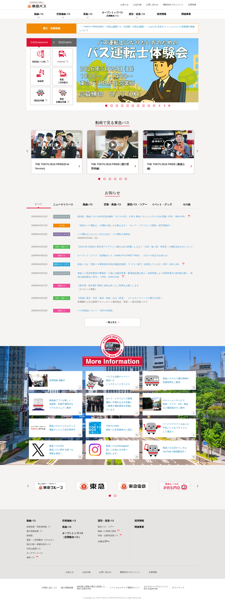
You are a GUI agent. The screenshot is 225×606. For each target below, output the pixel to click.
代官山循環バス (34, 548)
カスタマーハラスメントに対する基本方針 (156, 587)
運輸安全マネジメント (173, 4)
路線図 (30, 535)
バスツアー (104, 541)
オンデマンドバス (35, 553)
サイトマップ (178, 587)
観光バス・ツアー (106, 527)
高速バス (67, 527)
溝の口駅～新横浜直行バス (39, 544)
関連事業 (139, 527)
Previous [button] (159, 105)
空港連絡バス (69, 520)
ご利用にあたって (49, 587)
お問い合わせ (152, 4)
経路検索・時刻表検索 (37, 527)
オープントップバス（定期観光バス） (72, 535)
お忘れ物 (137, 4)
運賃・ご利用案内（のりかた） (41, 540)
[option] (137, 70)
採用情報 (139, 520)
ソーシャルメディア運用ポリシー (124, 587)
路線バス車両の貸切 (107, 531)
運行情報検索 (33, 531)
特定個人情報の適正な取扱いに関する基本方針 (91, 587)
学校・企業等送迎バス (108, 535)
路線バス (31, 520)
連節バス (31, 557)
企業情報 (192, 4)
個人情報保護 (67, 587)
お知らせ (124, 4)
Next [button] (164, 105)
